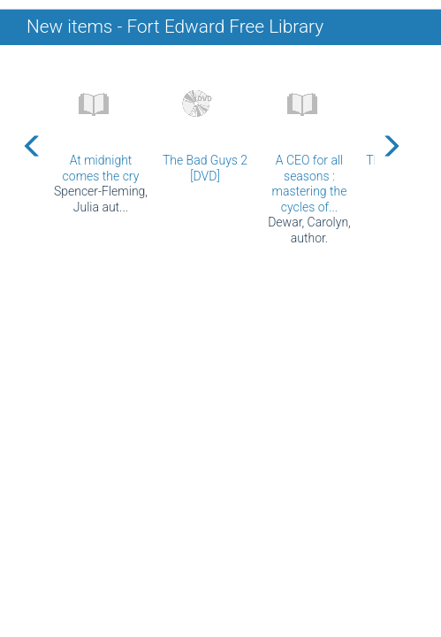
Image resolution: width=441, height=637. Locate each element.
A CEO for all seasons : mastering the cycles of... (309, 183)
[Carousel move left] (32, 146)
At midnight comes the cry (101, 168)
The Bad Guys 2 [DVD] (205, 168)
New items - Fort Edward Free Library (175, 26)
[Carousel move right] (390, 146)
